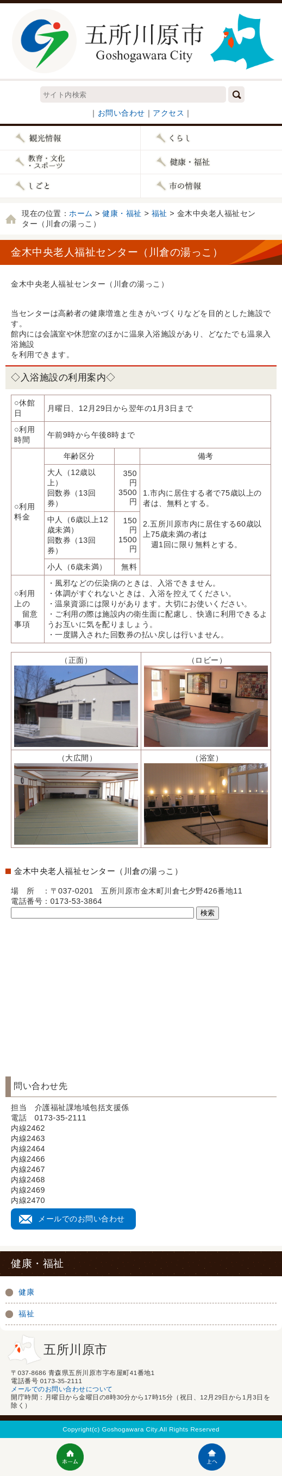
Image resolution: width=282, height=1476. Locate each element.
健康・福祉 (122, 213)
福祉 (159, 213)
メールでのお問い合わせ (81, 1218)
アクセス (168, 113)
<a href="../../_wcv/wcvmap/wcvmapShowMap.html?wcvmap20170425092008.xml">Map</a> (141, 988)
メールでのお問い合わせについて (62, 1389)
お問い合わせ (121, 113)
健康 (26, 1292)
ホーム (81, 213)
